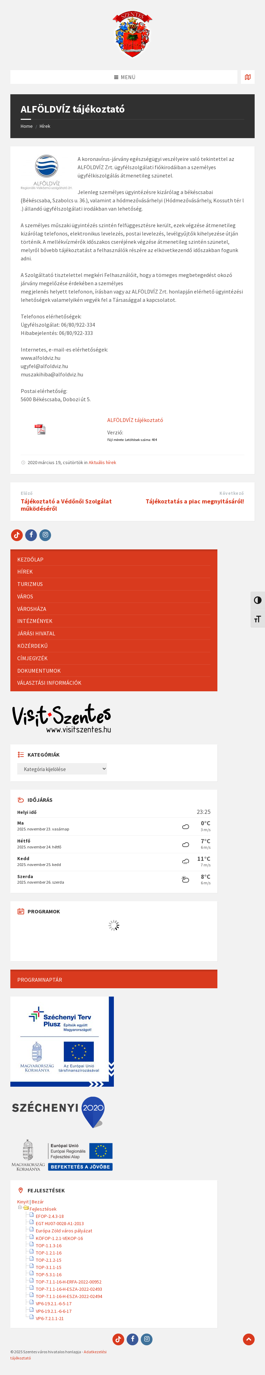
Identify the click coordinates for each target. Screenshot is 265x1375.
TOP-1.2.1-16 (48, 1253)
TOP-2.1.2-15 (48, 1260)
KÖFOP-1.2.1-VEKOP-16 (59, 1238)
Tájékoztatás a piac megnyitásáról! (195, 501)
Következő (231, 493)
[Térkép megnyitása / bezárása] (248, 77)
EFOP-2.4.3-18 (50, 1216)
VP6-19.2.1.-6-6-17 (53, 1311)
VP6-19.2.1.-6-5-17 (53, 1303)
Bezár (38, 1202)
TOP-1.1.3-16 (48, 1245)
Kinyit (23, 1202)
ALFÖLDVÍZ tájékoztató (135, 419)
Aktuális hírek (102, 462)
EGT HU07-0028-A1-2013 (60, 1223)
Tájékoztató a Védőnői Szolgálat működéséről (66, 504)
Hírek (45, 126)
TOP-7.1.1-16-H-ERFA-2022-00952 (68, 1282)
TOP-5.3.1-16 (48, 1274)
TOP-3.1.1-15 (48, 1267)
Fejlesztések (43, 1209)
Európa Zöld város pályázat (64, 1231)
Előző (27, 493)
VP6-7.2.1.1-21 (50, 1318)
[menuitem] (113, 560)
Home (27, 126)
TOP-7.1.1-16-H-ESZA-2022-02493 (69, 1289)
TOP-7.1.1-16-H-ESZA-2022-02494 (69, 1296)
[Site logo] (132, 56)
